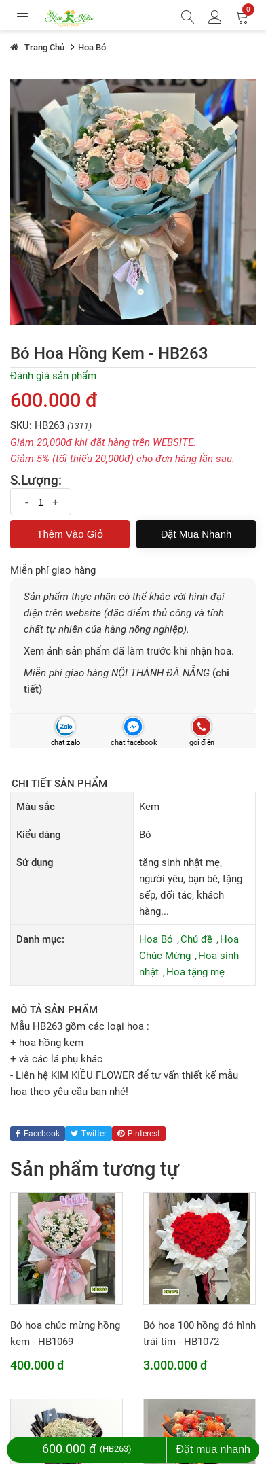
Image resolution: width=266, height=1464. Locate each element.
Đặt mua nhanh (196, 534)
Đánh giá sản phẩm (53, 376)
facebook (38, 1133)
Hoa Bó (156, 939)
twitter (89, 1133)
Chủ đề (196, 939)
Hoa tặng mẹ (195, 972)
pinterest (138, 1133)
